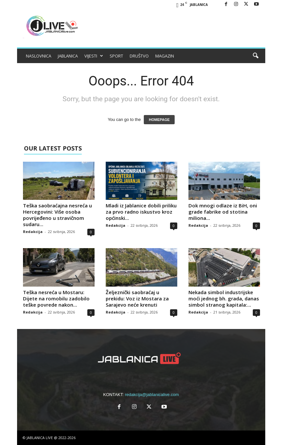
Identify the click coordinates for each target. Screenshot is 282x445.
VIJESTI (93, 56)
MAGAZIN (164, 56)
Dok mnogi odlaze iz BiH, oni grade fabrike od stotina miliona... (222, 211)
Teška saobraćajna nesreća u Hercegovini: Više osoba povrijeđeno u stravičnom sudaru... (57, 214)
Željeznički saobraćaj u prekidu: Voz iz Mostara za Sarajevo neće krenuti (137, 298)
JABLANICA (68, 56)
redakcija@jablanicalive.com (152, 394)
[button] (255, 56)
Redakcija (33, 231)
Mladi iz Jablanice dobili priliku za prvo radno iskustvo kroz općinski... (141, 211)
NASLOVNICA (38, 56)
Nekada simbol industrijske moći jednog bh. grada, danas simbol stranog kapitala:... (223, 298)
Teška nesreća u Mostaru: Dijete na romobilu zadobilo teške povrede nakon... (56, 298)
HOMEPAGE (159, 120)
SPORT (116, 56)
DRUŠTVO (139, 56)
